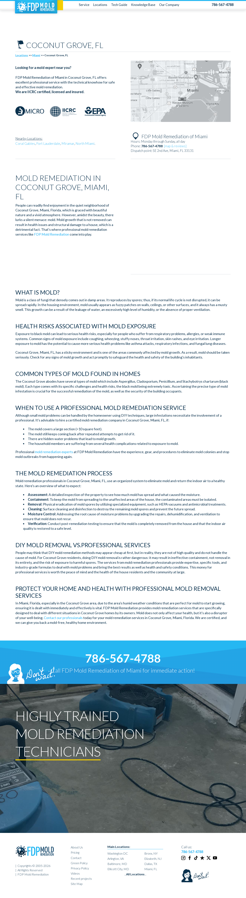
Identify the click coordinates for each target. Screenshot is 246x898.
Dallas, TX (150, 864)
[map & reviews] (175, 146)
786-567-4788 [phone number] (123, 658)
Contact (76, 858)
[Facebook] (190, 859)
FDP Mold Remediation (51, 234)
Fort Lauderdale (48, 143)
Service (84, 5)
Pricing (75, 852)
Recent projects (81, 878)
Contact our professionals (63, 618)
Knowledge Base (143, 5)
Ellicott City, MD (118, 869)
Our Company (169, 5)
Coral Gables (25, 143)
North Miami (85, 143)
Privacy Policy (80, 868)
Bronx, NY (151, 853)
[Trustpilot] (202, 859)
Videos (75, 873)
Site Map (77, 884)
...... (135, 874)
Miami (36, 55)
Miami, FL (150, 869)
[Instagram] (183, 859)
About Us (77, 847)
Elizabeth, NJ (153, 858)
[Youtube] (215, 859)
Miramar (68, 143)
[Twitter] (209, 859)
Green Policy (79, 863)
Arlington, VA (115, 858)
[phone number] (223, 4)
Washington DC (117, 853)
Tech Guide (119, 5)
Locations (100, 5)
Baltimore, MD (117, 864)
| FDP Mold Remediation (32, 874)
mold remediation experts (54, 452)
